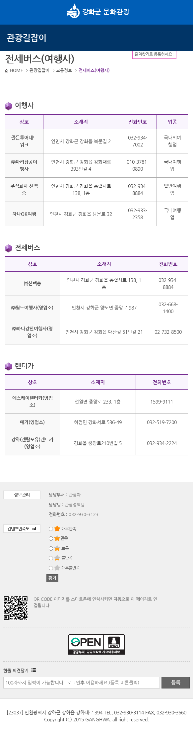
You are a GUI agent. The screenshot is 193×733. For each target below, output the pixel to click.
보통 (65, 548)
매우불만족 (70, 567)
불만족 (66, 557)
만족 (64, 538)
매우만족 (68, 528)
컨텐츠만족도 (21, 528)
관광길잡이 (26, 38)
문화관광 (98, 12)
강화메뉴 (13, 12)
